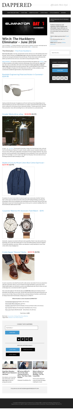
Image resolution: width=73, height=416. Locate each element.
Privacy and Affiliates (50, 411)
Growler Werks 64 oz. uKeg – (16, 113)
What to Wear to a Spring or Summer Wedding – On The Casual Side (38, 372)
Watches (26, 314)
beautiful (11, 147)
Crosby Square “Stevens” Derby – (18, 251)
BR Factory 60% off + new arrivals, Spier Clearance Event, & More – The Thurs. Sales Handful (24, 372)
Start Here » (12, 348)
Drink (19, 314)
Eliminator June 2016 (13, 316)
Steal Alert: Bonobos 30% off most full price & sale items (9, 371)
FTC (61, 411)
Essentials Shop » (28, 348)
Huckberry (41, 60)
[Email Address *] (21, 326)
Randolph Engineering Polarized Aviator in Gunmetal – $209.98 (23, 74)
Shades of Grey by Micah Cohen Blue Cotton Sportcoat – (23, 162)
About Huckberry (6, 60)
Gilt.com (57, 411)
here (31, 45)
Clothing (16, 314)
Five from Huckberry (23, 49)
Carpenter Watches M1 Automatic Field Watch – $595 (23, 209)
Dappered (36, 4)
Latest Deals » (13, 352)
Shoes (22, 314)
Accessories (10, 314)
